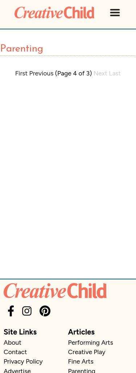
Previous (41, 73)
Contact (15, 352)
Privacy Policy (23, 361)
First (21, 73)
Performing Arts (90, 342)
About (12, 342)
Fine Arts (81, 361)
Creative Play (87, 352)
